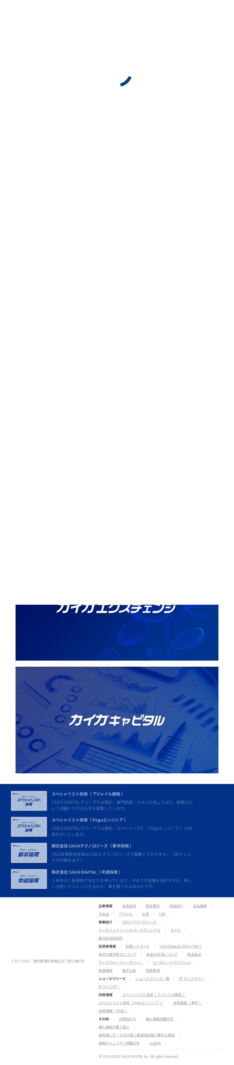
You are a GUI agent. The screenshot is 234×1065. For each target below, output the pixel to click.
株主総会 (194, 954)
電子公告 (129, 970)
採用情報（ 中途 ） (113, 1011)
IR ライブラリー (191, 978)
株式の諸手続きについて (118, 954)
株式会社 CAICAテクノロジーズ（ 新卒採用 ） (93, 846)
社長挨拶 (129, 906)
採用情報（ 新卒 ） (188, 1002)
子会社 (104, 914)
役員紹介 (176, 906)
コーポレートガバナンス (172, 962)
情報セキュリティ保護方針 (119, 1043)
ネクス (175, 930)
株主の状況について (162, 954)
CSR (162, 914)
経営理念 (153, 906)
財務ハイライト (138, 946)
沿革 (145, 914)
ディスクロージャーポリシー (121, 962)
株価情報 (105, 970)
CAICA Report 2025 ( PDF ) (180, 946)
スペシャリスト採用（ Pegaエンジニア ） (90, 820)
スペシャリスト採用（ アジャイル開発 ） (88, 794)
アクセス (125, 914)
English (155, 1043)
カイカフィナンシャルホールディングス (130, 930)
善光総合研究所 (111, 938)
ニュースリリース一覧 (152, 978)
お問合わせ (127, 1019)
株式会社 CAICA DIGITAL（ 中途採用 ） (87, 872)
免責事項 (153, 970)
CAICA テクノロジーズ (139, 922)
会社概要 (200, 906)
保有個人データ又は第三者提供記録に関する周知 (137, 1035)
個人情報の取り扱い (114, 1027)
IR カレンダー (109, 986)
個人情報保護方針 (159, 1019)
